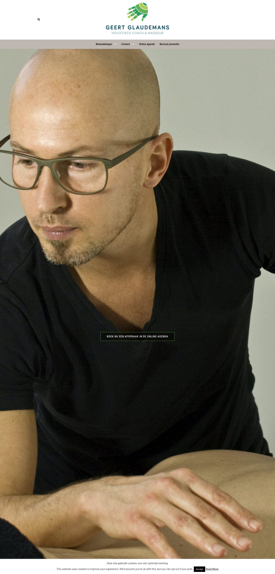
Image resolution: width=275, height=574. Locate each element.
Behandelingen (104, 44)
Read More (212, 569)
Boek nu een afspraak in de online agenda (137, 336)
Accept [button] (199, 569)
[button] (39, 19)
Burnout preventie (169, 44)
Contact (125, 44)
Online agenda (147, 44)
